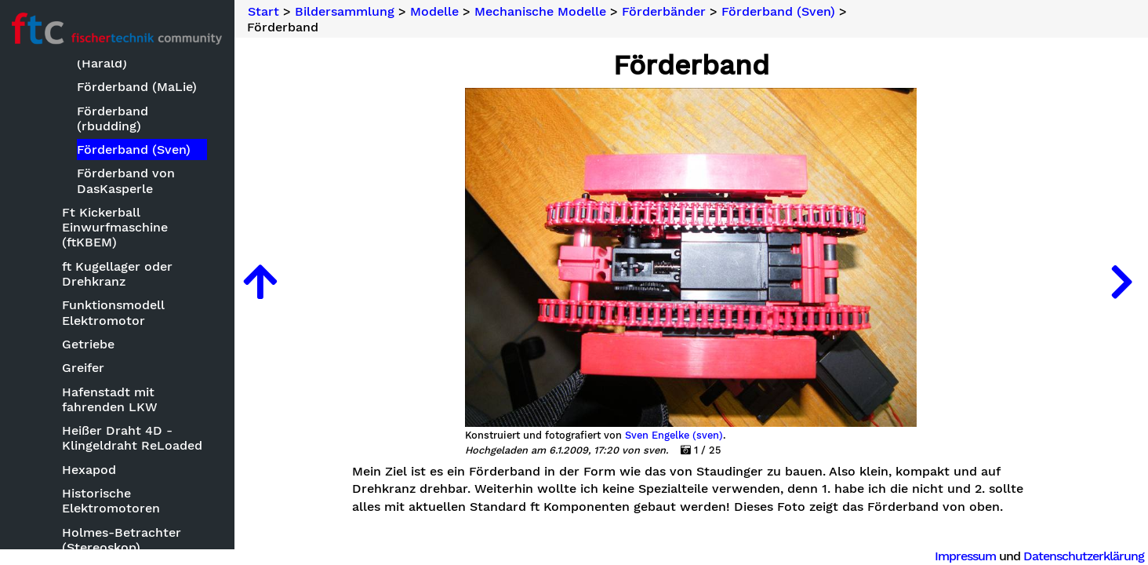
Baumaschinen (92, 236)
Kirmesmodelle (94, 418)
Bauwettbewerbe (85, 189)
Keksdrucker (86, 370)
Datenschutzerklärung (1083, 556)
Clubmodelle (86, 284)
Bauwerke (78, 260)
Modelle (57, 213)
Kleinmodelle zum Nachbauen (103, 450)
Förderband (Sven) (780, 12)
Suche (36, 87)
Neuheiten (48, 113)
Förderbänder (665, 12)
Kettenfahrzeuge (98, 395)
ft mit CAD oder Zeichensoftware (99, 340)
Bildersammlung (67, 140)
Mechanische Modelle (114, 505)
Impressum (965, 556)
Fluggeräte (81, 308)
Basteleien (64, 165)
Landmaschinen (96, 481)
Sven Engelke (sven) (675, 435)
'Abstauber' (97, 529)
